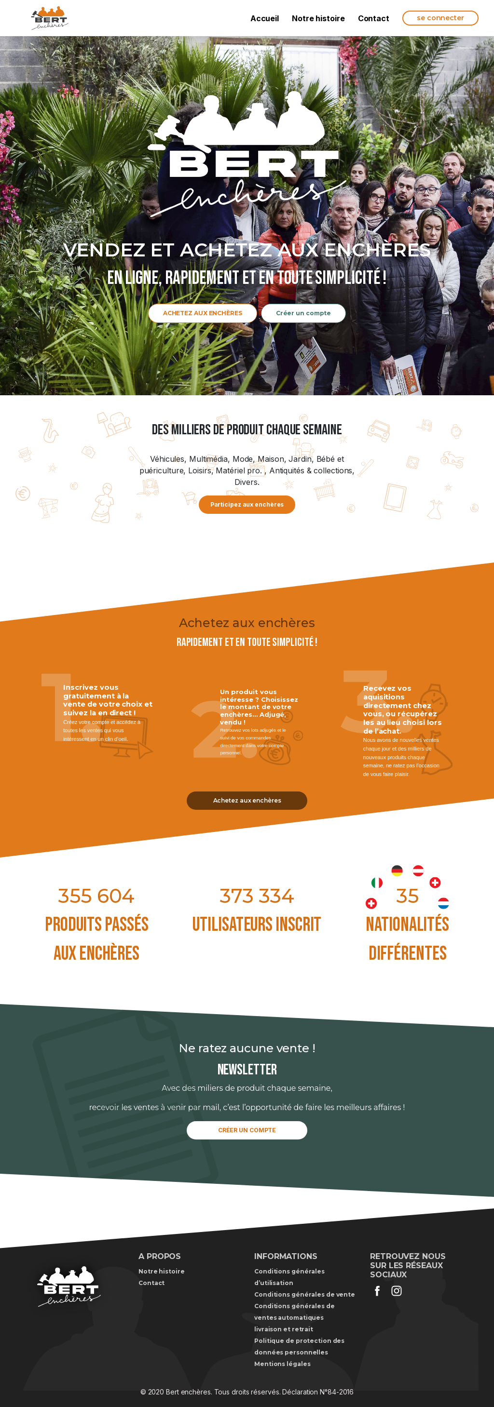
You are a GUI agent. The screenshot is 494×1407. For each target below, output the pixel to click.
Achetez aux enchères (247, 800)
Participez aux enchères (247, 504)
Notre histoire (318, 18)
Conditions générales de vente (304, 1294)
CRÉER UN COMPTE (247, 1130)
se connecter (440, 17)
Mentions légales (282, 1363)
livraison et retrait (283, 1329)
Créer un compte (303, 313)
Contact (373, 18)
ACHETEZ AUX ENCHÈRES (202, 313)
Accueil (264, 18)
